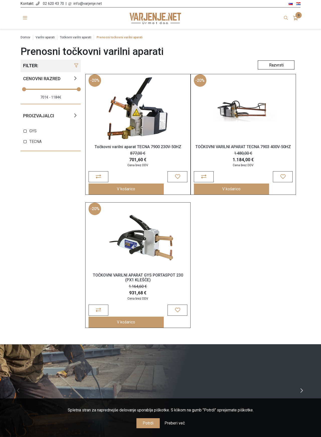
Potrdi (148, 423)
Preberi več (175, 423)
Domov (25, 37)
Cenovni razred (41, 78)
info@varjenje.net (87, 4)
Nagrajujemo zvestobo (124, 370)
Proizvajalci (38, 115)
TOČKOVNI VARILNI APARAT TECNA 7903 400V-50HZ (164, 155)
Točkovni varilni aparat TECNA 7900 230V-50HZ (112, 153)
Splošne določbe (125, 341)
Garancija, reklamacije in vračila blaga (125, 363)
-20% (95, 84)
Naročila (196, 341)
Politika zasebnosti (125, 348)
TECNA (35, 141)
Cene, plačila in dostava (124, 355)
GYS (33, 131)
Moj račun (196, 333)
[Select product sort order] (276, 64)
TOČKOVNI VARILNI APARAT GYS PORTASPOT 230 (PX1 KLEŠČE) (217, 157)
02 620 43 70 (53, 4)
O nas (125, 333)
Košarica (196, 348)
